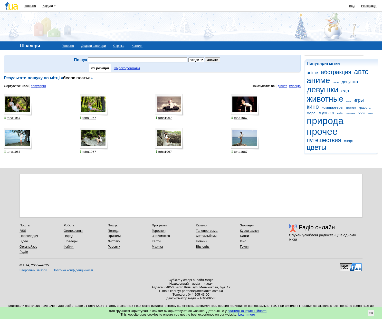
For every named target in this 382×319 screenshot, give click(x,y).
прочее (322, 131)
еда (345, 90)
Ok (371, 313)
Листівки (114, 241)
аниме (318, 80)
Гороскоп (158, 230)
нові (25, 86)
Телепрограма (207, 230)
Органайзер (28, 246)
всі (273, 86)
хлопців (295, 86)
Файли (69, 246)
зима (348, 101)
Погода (113, 230)
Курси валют (249, 230)
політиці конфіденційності (247, 311)
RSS (22, 230)
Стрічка (118, 46)
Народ (68, 236)
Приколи (114, 236)
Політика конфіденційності (73, 270)
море (311, 113)
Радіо (23, 251)
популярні (38, 86)
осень (370, 114)
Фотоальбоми (206, 236)
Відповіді (203, 246)
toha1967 (12, 118)
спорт (349, 141)
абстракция (336, 72)
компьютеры (332, 107)
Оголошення (73, 230)
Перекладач (28, 236)
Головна (30, 6)
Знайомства (161, 236)
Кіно (243, 241)
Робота (69, 225)
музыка (326, 112)
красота (364, 107)
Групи (244, 246)
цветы (316, 147)
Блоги (244, 236)
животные (325, 98)
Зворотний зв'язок (33, 270)
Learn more (246, 314)
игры (358, 100)
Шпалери (70, 241)
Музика (157, 246)
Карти (156, 241)
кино (313, 107)
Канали (137, 46)
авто (361, 72)
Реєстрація (369, 6)
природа (325, 121)
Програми (159, 225)
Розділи (47, 6)
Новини (201, 241)
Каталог (202, 225)
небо (340, 113)
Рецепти (114, 246)
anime (312, 72)
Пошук (113, 225)
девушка (350, 81)
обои (361, 113)
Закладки (247, 225)
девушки (322, 89)
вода (336, 82)
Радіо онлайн (317, 227)
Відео (23, 241)
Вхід (352, 6)
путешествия (324, 140)
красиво (351, 107)
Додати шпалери (93, 46)
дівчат (282, 86)
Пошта (24, 225)
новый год (350, 114)
